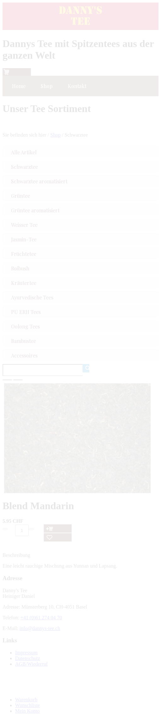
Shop (55, 135)
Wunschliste (27, 705)
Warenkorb (26, 699)
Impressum (26, 652)
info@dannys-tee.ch (40, 628)
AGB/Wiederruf (31, 664)
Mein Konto (27, 711)
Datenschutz (27, 658)
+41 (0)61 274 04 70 (41, 617)
